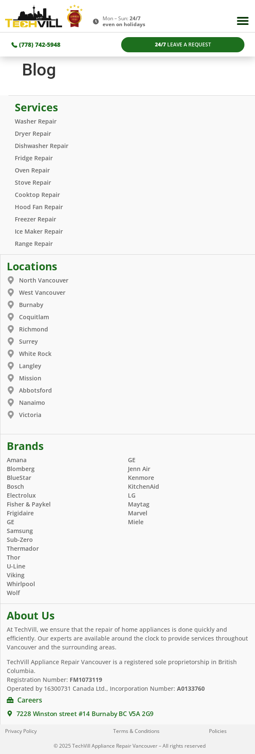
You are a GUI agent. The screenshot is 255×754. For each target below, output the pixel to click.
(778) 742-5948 (35, 44)
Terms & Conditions (136, 731)
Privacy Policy (21, 731)
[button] (242, 20)
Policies (218, 731)
